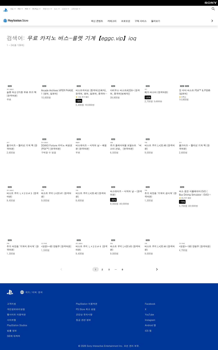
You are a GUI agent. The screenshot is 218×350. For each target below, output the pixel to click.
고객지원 (74, 9)
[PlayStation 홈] (5, 9)
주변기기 (46, 9)
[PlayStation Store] (17, 17)
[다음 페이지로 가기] (157, 266)
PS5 (19, 9)
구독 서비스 (124, 17)
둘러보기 (138, 17)
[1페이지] (95, 266)
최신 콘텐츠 (80, 17)
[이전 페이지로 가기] (61, 266)
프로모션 (108, 17)
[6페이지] (122, 266)
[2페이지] (102, 266)
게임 (11, 9)
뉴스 (56, 9)
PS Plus (35, 9)
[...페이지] (116, 266)
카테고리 (95, 17)
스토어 (64, 9)
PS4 (26, 9)
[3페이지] (109, 266)
